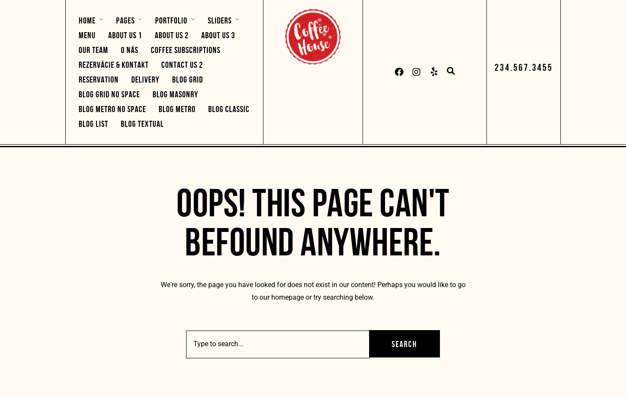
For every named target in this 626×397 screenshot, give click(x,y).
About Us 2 (172, 35)
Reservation (99, 79)
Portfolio (171, 20)
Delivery (145, 79)
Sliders (220, 20)
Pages (125, 20)
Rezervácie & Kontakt (114, 64)
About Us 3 (218, 35)
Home (87, 20)
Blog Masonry (175, 94)
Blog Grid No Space (109, 94)
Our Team (93, 50)
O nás (129, 50)
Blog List (93, 124)
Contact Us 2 (182, 64)
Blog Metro (177, 109)
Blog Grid (187, 79)
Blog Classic (229, 109)
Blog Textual (142, 124)
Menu (87, 35)
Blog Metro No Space (112, 109)
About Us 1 (125, 35)
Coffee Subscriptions (185, 50)
